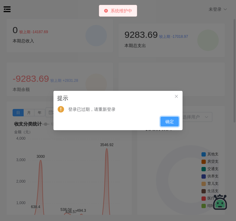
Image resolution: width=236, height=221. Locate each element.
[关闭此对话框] (176, 97)
